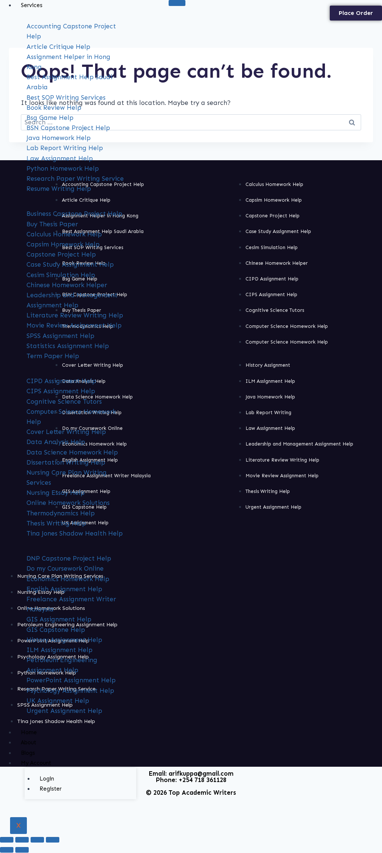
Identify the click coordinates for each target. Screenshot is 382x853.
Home (29, 732)
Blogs (28, 753)
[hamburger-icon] (177, 3)
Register (51, 788)
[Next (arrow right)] (22, 849)
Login (47, 778)
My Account (36, 763)
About (28, 742)
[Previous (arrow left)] (6, 849)
